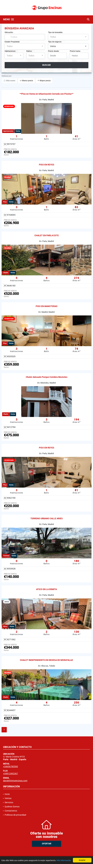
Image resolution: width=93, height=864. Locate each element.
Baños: (29, 51)
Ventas (8, 798)
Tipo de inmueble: (55, 32)
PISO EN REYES (46, 164)
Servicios (9, 802)
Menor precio (26, 81)
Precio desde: (53, 51)
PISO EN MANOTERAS (46, 306)
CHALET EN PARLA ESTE (46, 235)
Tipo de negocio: (55, 42)
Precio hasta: (75, 51)
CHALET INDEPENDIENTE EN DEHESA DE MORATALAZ (46, 660)
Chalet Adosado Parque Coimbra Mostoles (46, 377)
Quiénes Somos (12, 806)
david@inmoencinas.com (15, 780)
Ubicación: (9, 32)
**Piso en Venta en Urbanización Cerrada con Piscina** (46, 94)
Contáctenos (11, 810)
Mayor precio (44, 81)
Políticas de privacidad (15, 815)
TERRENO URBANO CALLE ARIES (46, 518)
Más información (64, 860)
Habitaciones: (10, 51)
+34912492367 (10, 773)
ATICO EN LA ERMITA (46, 589)
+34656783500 (10, 766)
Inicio (7, 794)
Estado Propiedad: (12, 42)
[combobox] (68, 37)
